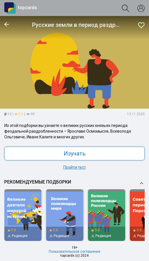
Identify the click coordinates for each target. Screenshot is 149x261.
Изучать (75, 153)
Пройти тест (74, 167)
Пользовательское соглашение (74, 252)
